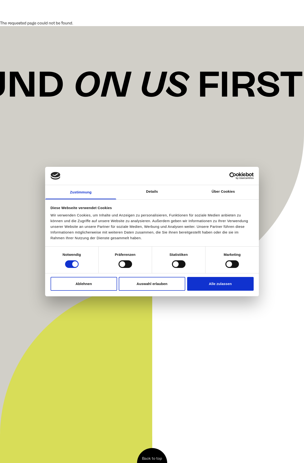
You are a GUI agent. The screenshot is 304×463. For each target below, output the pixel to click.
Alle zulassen (220, 284)
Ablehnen (84, 284)
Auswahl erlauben (152, 284)
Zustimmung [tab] (81, 192)
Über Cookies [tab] (223, 191)
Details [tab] (152, 191)
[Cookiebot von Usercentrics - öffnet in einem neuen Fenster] (233, 175)
